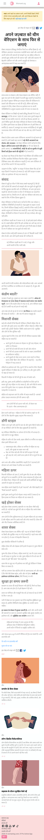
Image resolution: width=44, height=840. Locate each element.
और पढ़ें (3, 704)
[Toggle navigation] (4, 3)
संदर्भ (3, 654)
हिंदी (4, 837)
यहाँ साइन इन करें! (21, 19)
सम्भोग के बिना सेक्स (10, 689)
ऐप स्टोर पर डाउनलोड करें (10, 641)
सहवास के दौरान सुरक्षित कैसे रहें (14, 791)
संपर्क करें (4, 823)
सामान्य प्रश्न (5, 818)
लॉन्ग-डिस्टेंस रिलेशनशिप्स (12, 739)
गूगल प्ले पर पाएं (7, 646)
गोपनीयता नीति (6, 829)
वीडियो (4, 821)
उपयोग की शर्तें (6, 831)
